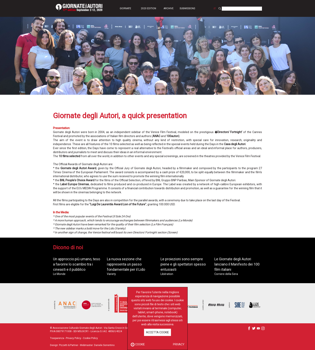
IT (215, 8)
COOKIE (138, 344)
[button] (125, 8)
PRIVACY (178, 344)
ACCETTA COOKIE (157, 332)
